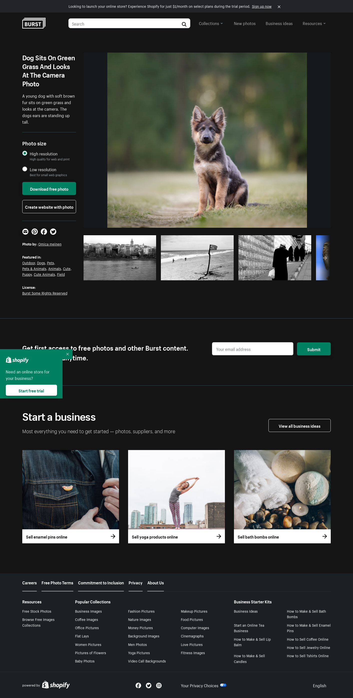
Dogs (41, 262)
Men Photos (137, 644)
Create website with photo (49, 206)
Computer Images (195, 627)
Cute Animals (44, 274)
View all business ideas (299, 425)
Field (61, 274)
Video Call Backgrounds (147, 660)
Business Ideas (246, 611)
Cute (67, 268)
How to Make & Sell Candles (249, 658)
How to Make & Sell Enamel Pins (309, 627)
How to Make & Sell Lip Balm (252, 641)
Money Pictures (140, 627)
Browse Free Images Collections (38, 622)
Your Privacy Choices (203, 685)
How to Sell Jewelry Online (308, 647)
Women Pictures (88, 644)
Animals (54, 268)
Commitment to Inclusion (101, 582)
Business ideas (279, 23)
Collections (211, 23)
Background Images (143, 635)
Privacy (136, 582)
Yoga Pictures (139, 652)
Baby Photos (85, 660)
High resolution (44, 153)
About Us (155, 582)
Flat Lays (82, 635)
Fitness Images (193, 652)
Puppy (27, 274)
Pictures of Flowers (90, 652)
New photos (245, 23)
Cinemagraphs (192, 635)
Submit (313, 349)
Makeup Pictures (194, 611)
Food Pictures (192, 619)
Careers (29, 582)
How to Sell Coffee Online (307, 639)
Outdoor (28, 262)
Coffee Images (86, 619)
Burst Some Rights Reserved (44, 293)
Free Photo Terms (57, 582)
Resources (314, 23)
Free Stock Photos (36, 611)
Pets (50, 262)
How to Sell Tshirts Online (308, 655)
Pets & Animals (34, 268)
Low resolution (43, 169)
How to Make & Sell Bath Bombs (306, 613)
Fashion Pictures (141, 611)
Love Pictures (192, 644)
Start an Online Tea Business (249, 627)
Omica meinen (50, 244)
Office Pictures (87, 627)
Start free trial (31, 390)
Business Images (88, 611)
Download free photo (49, 188)
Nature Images (139, 619)
